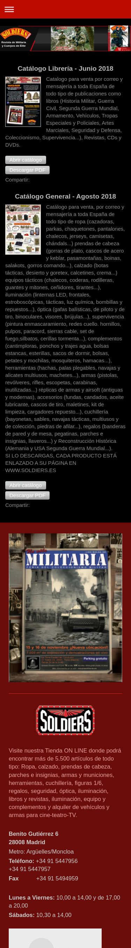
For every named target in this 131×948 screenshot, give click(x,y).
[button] (25, 160)
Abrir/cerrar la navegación (65, 9)
